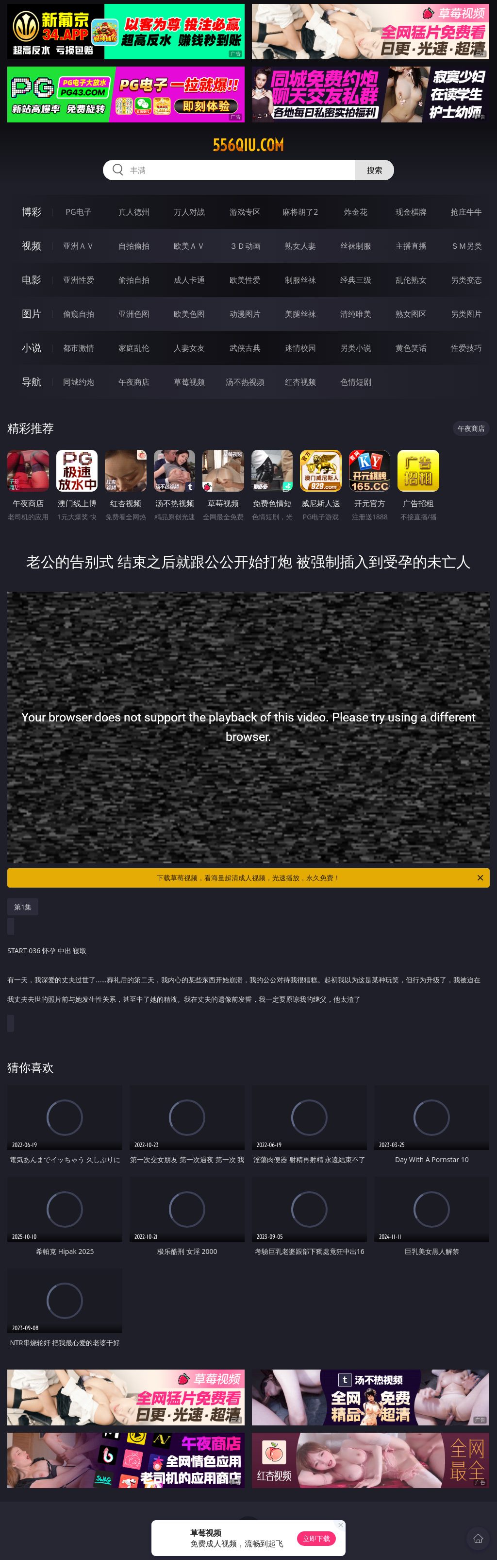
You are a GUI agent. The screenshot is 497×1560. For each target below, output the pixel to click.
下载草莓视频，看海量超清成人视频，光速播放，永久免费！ (321, 878)
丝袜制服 (355, 245)
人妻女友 (189, 348)
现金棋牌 (411, 211)
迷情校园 (300, 348)
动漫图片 (245, 314)
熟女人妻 (300, 245)
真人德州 (133, 211)
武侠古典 (245, 348)
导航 (31, 381)
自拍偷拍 (133, 245)
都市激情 (78, 348)
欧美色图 (189, 314)
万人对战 (189, 211)
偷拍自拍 (133, 279)
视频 (31, 245)
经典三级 (355, 279)
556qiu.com (248, 145)
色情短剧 (355, 382)
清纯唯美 (355, 314)
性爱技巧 (466, 348)
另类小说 (355, 348)
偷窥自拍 (78, 314)
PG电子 (78, 211)
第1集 (23, 906)
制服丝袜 (300, 279)
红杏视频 (300, 382)
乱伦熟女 (411, 279)
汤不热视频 (245, 382)
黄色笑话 (411, 348)
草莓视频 (189, 382)
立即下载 (316, 1538)
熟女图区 (411, 314)
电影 (31, 279)
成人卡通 (189, 279)
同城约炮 (78, 382)
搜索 (374, 170)
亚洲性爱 (78, 279)
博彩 (31, 211)
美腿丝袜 (300, 314)
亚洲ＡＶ (78, 245)
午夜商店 (133, 382)
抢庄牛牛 (466, 211)
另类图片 (466, 314)
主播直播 (411, 245)
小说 (31, 347)
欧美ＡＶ (189, 245)
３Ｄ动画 (245, 245)
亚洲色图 (133, 314)
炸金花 (355, 211)
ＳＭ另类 (466, 245)
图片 (31, 313)
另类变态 (466, 279)
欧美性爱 (245, 279)
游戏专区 (245, 211)
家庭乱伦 (133, 348)
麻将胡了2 (300, 211)
